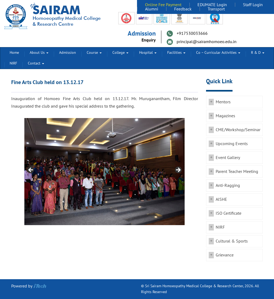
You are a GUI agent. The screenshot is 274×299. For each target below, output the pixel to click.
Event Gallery (228, 157)
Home (14, 52)
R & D (257, 52)
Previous (31, 170)
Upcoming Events (232, 143)
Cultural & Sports (232, 241)
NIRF (13, 63)
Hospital (148, 52)
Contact (36, 63)
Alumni (151, 9)
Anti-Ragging (228, 185)
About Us (39, 52)
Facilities (176, 52)
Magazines (225, 115)
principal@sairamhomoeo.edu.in (207, 41)
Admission (67, 52)
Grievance (225, 255)
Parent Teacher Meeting (237, 171)
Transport (216, 9)
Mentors (223, 102)
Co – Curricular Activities (218, 52)
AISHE (221, 199)
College (120, 52)
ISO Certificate (228, 213)
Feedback (183, 9)
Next (178, 170)
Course (94, 52)
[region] (104, 171)
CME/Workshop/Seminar (238, 129)
